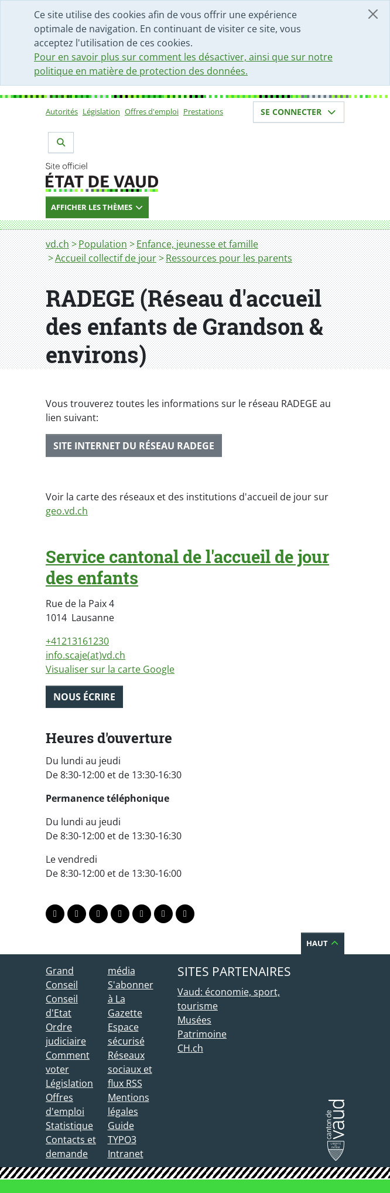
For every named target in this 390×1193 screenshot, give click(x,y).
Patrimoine (202, 1034)
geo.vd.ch (67, 510)
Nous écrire (84, 696)
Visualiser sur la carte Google (110, 669)
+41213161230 (77, 641)
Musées (194, 1020)
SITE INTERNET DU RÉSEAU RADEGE (133, 445)
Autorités (62, 111)
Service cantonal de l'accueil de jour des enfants (187, 567)
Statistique (69, 1125)
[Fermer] (373, 14)
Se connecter (299, 111)
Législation (101, 111)
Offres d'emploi (152, 111)
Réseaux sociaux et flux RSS (130, 1069)
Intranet (125, 1153)
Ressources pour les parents (229, 258)
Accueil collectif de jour (105, 258)
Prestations (203, 111)
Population (102, 244)
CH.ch (190, 1048)
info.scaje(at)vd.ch (85, 655)
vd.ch (57, 244)
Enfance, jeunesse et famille (197, 244)
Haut (322, 943)
